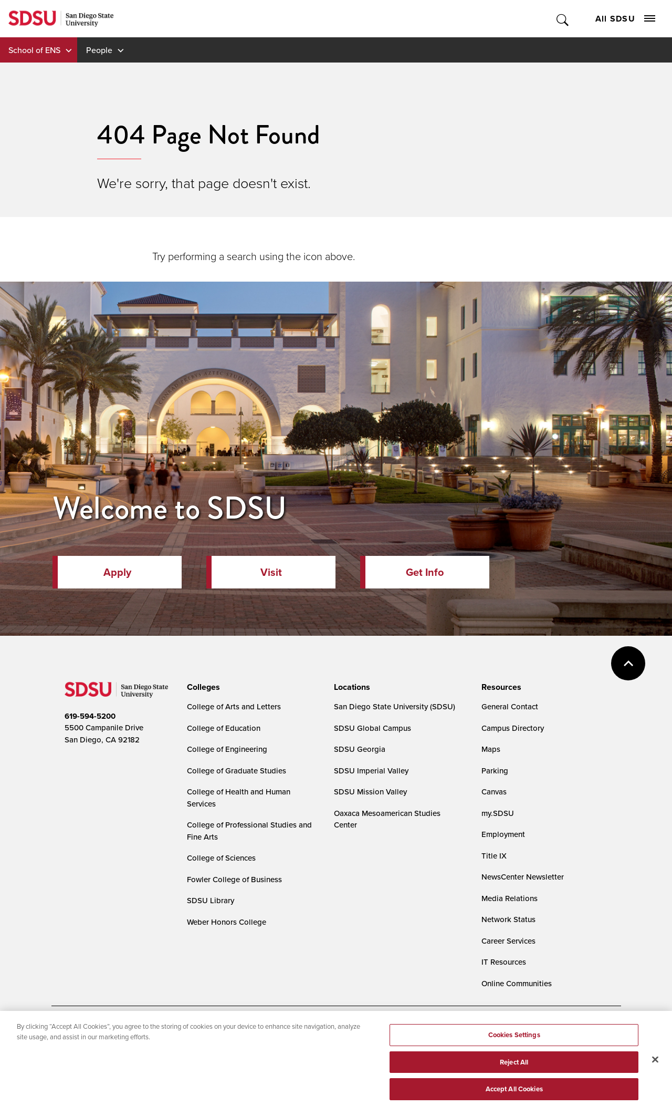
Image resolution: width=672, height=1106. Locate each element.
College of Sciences (221, 857)
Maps (490, 748)
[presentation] (202, 687)
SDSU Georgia (359, 748)
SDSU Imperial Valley (371, 770)
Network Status (508, 919)
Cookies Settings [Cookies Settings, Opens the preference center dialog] (514, 1042)
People (99, 50)
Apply (117, 572)
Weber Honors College (226, 921)
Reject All (514, 1069)
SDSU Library (210, 900)
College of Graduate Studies (236, 770)
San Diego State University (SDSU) (394, 706)
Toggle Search (563, 18)
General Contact (509, 706)
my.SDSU (497, 813)
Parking (494, 770)
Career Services (508, 940)
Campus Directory (512, 727)
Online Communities (516, 983)
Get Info (425, 572)
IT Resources (503, 961)
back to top (628, 663)
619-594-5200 (90, 716)
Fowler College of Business (234, 879)
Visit (271, 572)
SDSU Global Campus (372, 727)
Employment (503, 834)
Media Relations (509, 898)
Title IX (494, 855)
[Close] (655, 1066)
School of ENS (34, 50)
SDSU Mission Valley (370, 791)
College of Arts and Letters (234, 706)
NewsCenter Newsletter (522, 876)
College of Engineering (227, 748)
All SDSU (625, 19)
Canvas (494, 791)
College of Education (223, 727)
